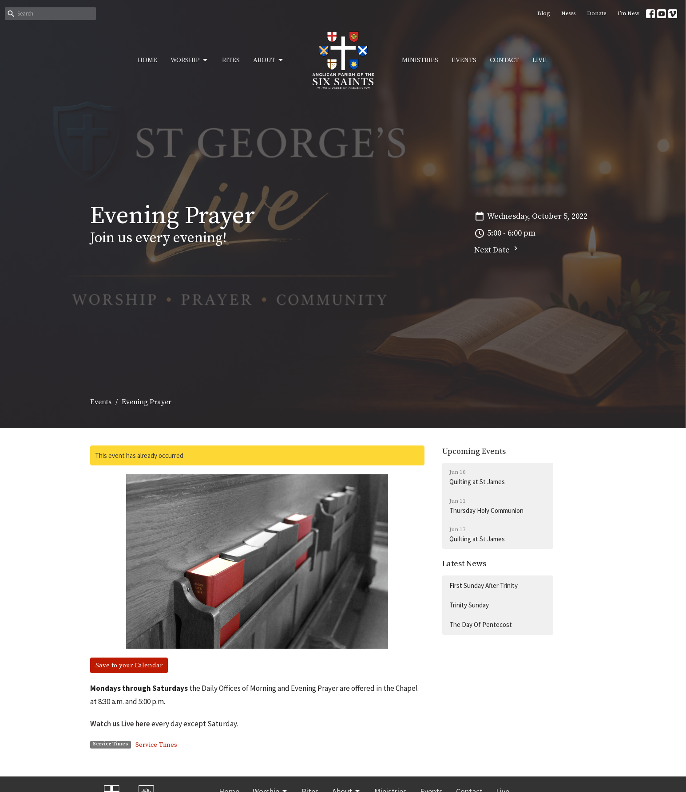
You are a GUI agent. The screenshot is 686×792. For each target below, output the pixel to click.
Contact (504, 60)
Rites (231, 60)
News (568, 13)
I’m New (628, 13)
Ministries (420, 60)
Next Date (497, 249)
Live (539, 60)
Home (147, 60)
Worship (190, 60)
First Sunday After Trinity (483, 585)
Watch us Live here (120, 724)
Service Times (156, 745)
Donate (597, 13)
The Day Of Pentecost (480, 624)
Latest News (464, 564)
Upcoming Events (474, 451)
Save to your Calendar (129, 665)
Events (464, 60)
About (268, 60)
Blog (543, 13)
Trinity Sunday (469, 605)
